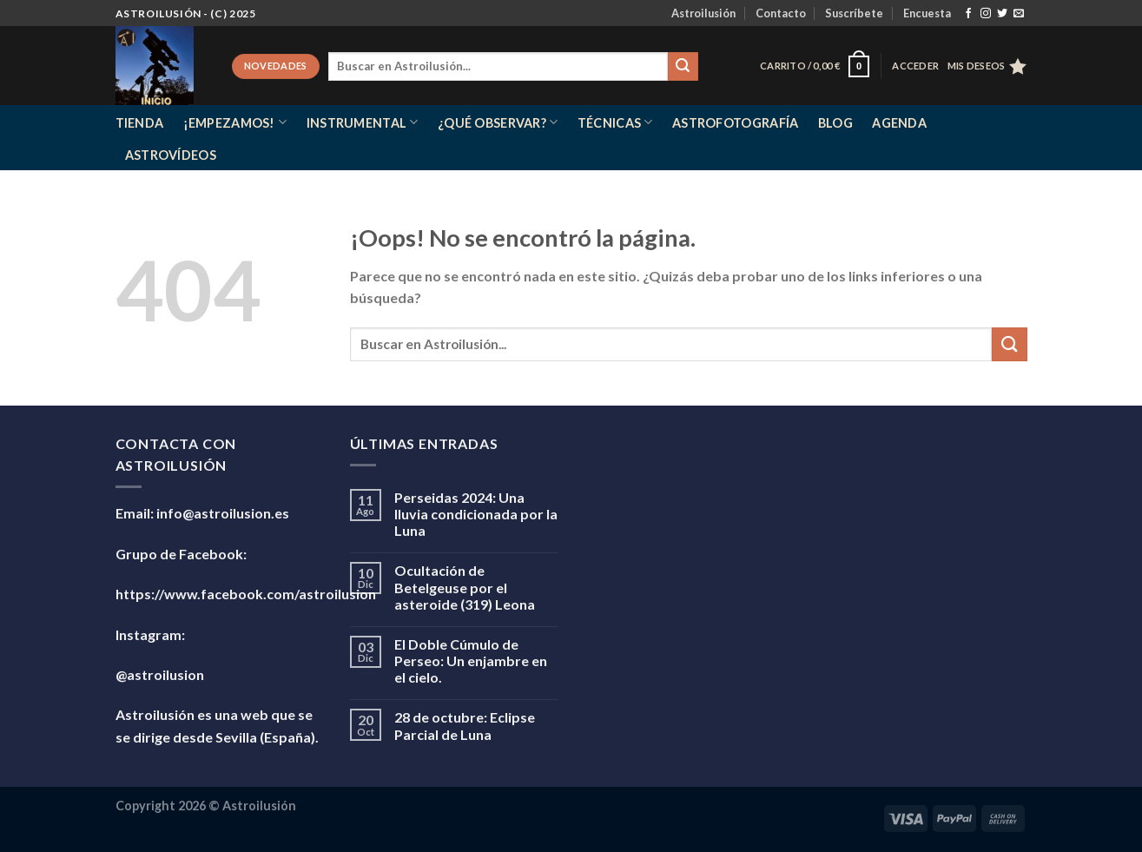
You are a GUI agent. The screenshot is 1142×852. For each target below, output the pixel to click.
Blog (835, 123)
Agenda (899, 123)
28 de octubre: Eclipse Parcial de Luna (464, 725)
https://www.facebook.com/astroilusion (246, 593)
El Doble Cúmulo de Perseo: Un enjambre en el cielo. (470, 660)
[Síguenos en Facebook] (968, 14)
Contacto (781, 13)
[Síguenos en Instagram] (985, 14)
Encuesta (927, 13)
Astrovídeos (170, 155)
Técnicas (615, 122)
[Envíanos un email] (1018, 14)
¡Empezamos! (235, 122)
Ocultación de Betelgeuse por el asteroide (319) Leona (464, 586)
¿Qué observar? (498, 122)
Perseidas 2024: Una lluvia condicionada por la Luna (476, 513)
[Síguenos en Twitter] (1002, 14)
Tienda (140, 123)
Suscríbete (854, 13)
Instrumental (363, 122)
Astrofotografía (735, 123)
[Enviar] (682, 67)
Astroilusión (703, 13)
